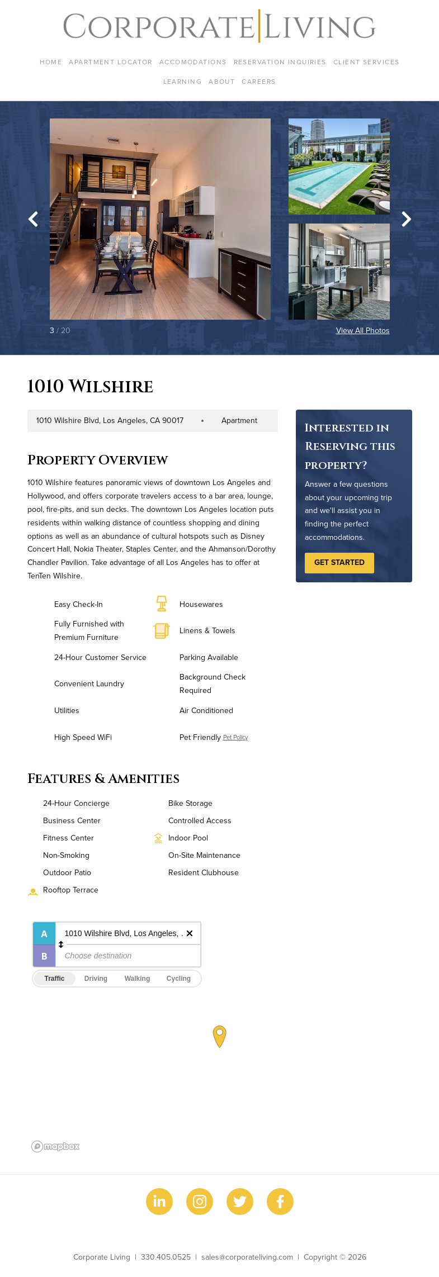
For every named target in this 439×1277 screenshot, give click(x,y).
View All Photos (363, 330)
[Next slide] (406, 219)
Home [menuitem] (51, 62)
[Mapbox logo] (55, 1146)
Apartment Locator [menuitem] (110, 62)
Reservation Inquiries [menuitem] (280, 62)
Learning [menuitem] (182, 81)
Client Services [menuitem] (366, 62)
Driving (95, 978)
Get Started (339, 562)
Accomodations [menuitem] (193, 62)
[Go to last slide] (33, 219)
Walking (137, 978)
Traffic (54, 978)
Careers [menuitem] (259, 81)
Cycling (179, 978)
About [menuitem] (222, 81)
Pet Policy (235, 737)
